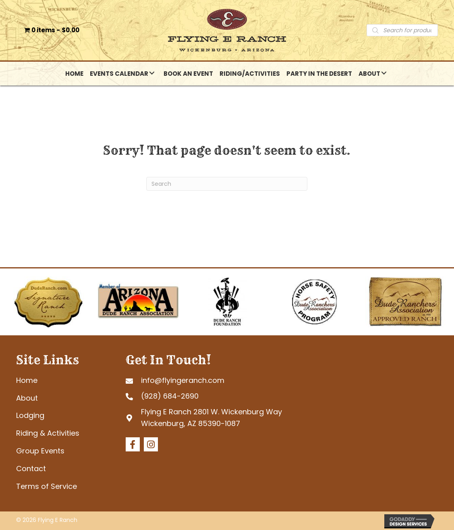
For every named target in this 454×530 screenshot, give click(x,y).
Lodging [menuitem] (30, 415)
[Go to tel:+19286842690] (208, 396)
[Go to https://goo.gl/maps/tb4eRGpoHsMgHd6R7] (208, 418)
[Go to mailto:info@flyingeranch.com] (208, 380)
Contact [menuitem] (31, 468)
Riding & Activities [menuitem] (47, 433)
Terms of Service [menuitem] (46, 486)
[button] (151, 73)
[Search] (226, 184)
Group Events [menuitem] (40, 451)
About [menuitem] (27, 398)
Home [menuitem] (26, 380)
